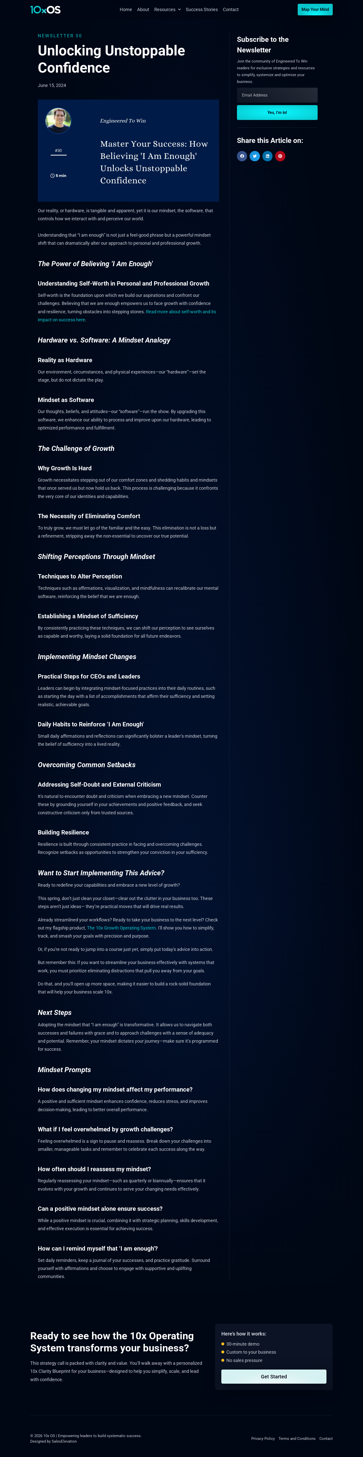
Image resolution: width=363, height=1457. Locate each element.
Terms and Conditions (297, 1438)
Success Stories (202, 9)
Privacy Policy (263, 1438)
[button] (242, 156)
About (143, 9)
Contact (231, 9)
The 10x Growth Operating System (121, 928)
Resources (167, 10)
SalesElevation (64, 1441)
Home (126, 9)
